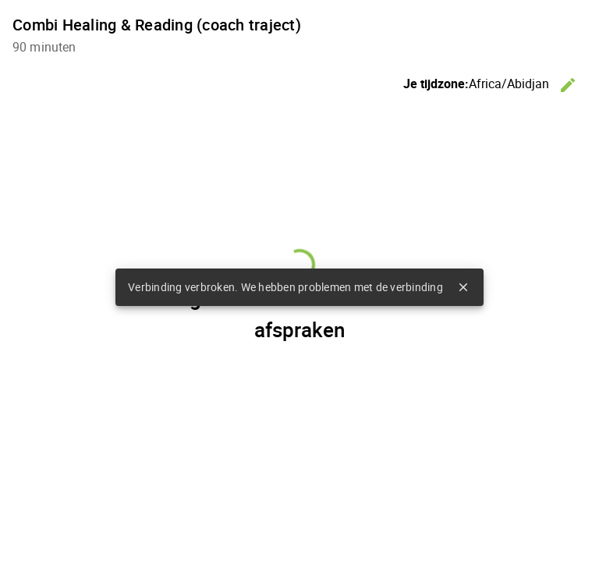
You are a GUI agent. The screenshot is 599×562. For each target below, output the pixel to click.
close (463, 287)
